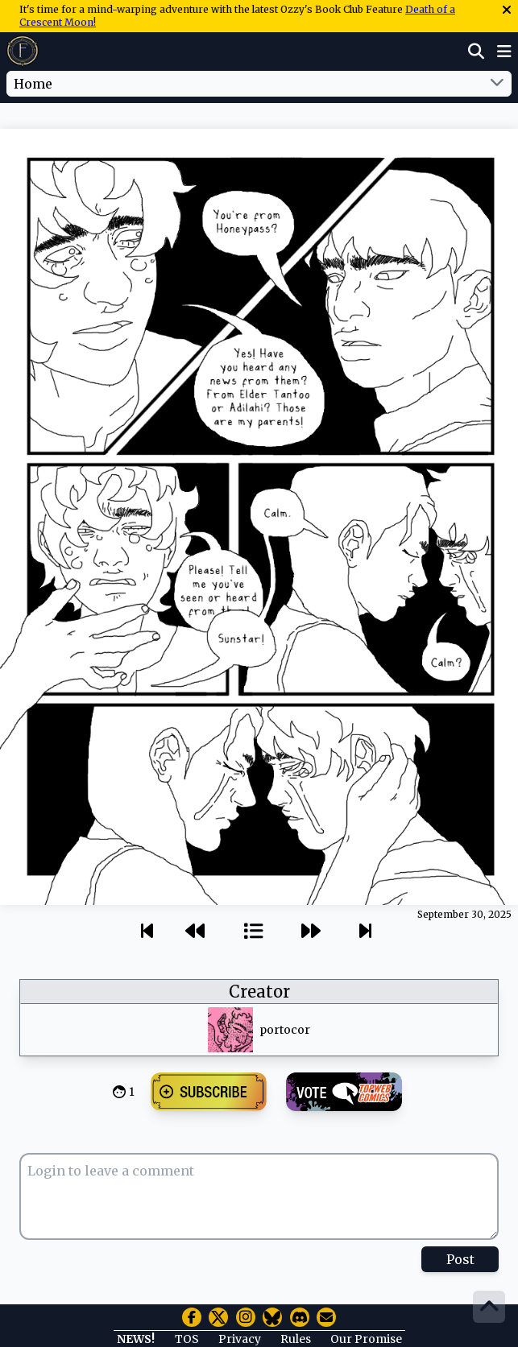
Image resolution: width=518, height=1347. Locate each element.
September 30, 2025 (464, 914)
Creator (259, 991)
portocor (284, 1030)
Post (460, 1259)
